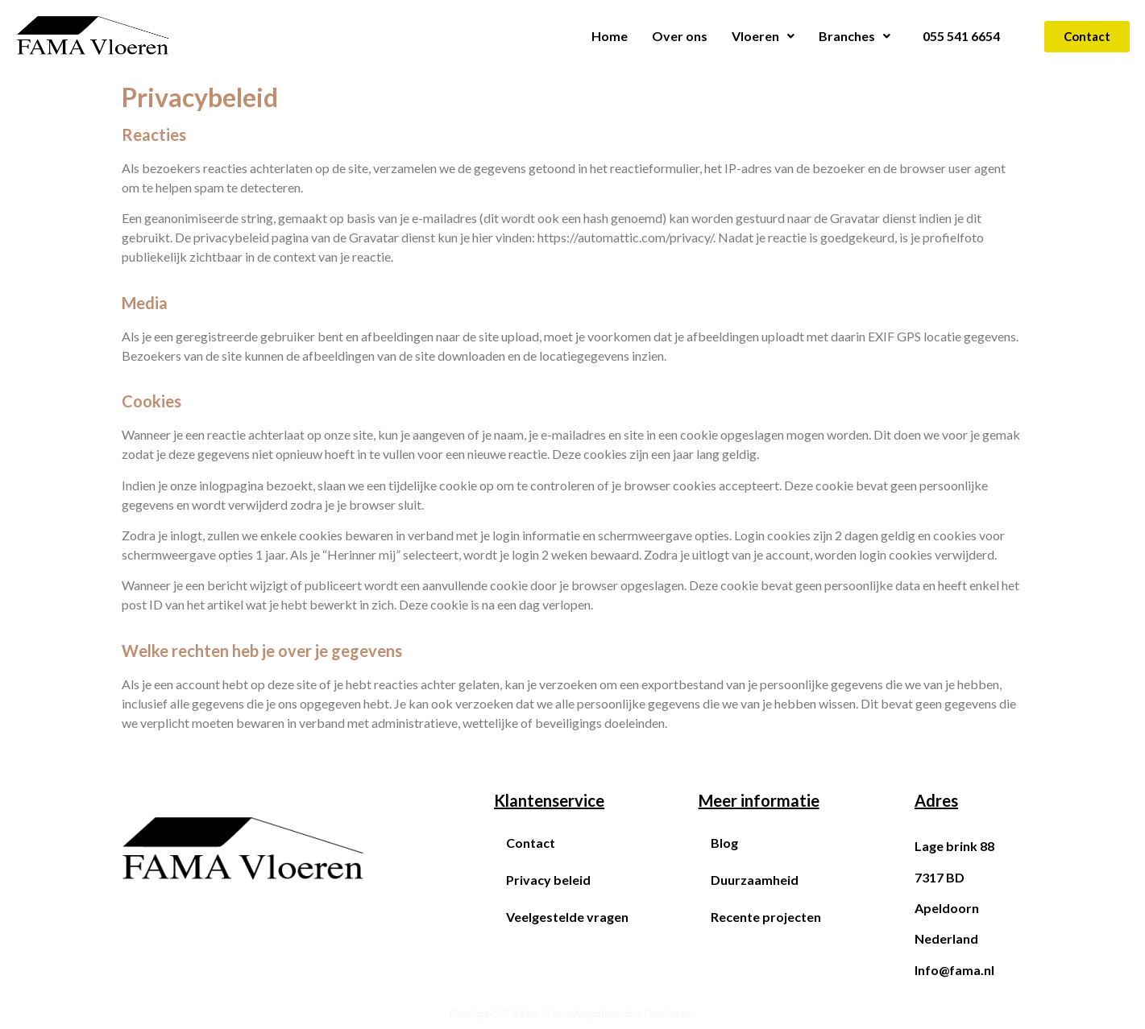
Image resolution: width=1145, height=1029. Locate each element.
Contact (530, 842)
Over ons (679, 35)
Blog (724, 842)
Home (609, 35)
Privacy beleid (548, 879)
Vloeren (763, 35)
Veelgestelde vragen (567, 916)
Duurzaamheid (755, 879)
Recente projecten (766, 916)
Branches (854, 35)
